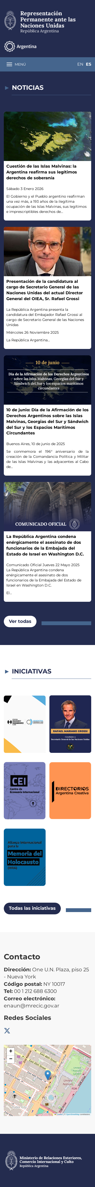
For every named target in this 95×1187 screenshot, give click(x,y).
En (80, 64)
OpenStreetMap (73, 1114)
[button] (48, 1075)
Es (88, 64)
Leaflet (58, 1114)
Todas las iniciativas (32, 908)
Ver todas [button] (20, 621)
